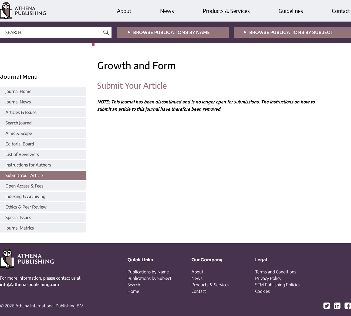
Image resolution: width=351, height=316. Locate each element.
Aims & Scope (18, 133)
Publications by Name (148, 272)
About (124, 10)
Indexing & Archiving (25, 196)
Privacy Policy (268, 278)
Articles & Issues (20, 112)
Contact (341, 10)
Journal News (18, 102)
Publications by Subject (149, 278)
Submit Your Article (24, 175)
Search (133, 284)
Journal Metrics (19, 228)
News (167, 10)
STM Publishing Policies (277, 284)
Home (133, 291)
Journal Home (18, 91)
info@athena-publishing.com (29, 284)
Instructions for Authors (28, 165)
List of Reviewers (22, 154)
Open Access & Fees (24, 186)
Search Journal (18, 123)
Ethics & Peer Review (26, 207)
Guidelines (291, 10)
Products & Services (226, 10)
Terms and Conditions (275, 272)
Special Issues (18, 217)
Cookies (262, 291)
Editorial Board (19, 144)
